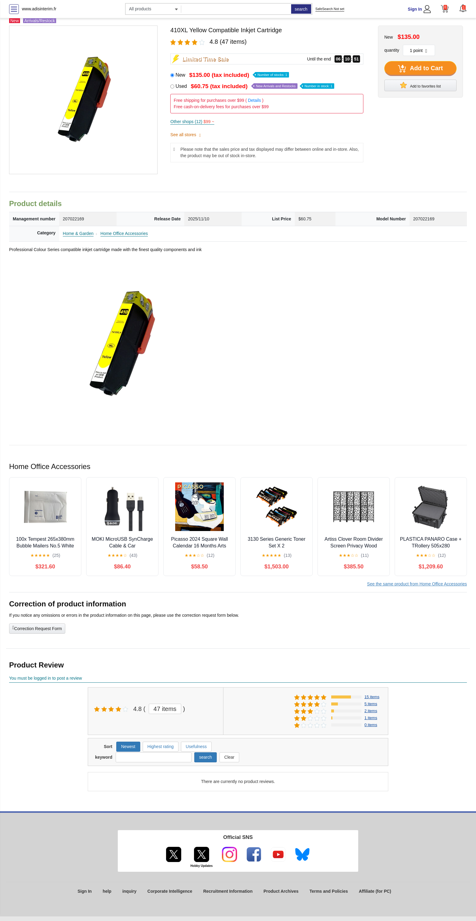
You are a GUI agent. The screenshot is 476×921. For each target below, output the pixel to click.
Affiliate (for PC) (375, 891)
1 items (371, 718)
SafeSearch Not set (329, 9)
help (107, 891)
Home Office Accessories (124, 233)
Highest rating (161, 746)
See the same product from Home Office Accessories (417, 583)
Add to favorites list (420, 85)
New (232, 75)
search (301, 9)
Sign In (415, 9)
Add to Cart (420, 69)
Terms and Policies (328, 891)
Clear (229, 757)
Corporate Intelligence (170, 891)
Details (254, 100)
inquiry (129, 891)
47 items (165, 708)
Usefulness (196, 746)
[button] (463, 8)
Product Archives (281, 891)
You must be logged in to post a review (45, 678)
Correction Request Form (37, 628)
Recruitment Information (228, 891)
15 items (372, 697)
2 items (371, 711)
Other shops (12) (192, 121)
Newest (128, 746)
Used (254, 86)
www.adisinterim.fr (39, 8)
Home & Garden (78, 233)
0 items (371, 725)
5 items (371, 704)
